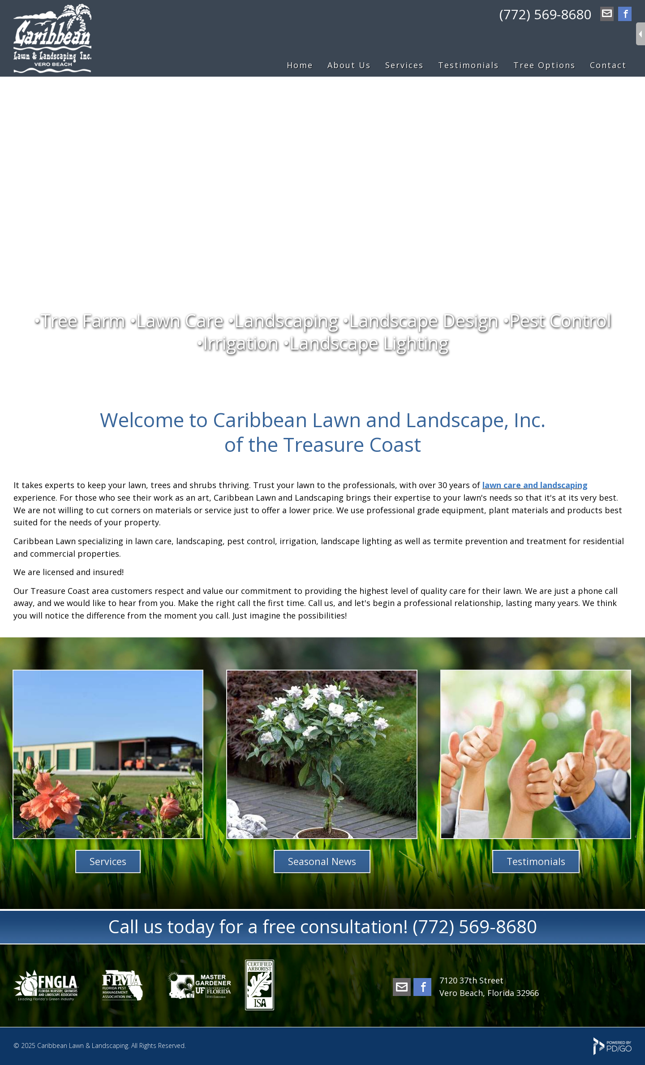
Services (108, 861)
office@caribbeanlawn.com (607, 14)
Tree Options (544, 65)
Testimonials (468, 65)
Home (300, 65)
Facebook (625, 14)
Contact (608, 65)
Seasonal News (322, 861)
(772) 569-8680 (545, 14)
